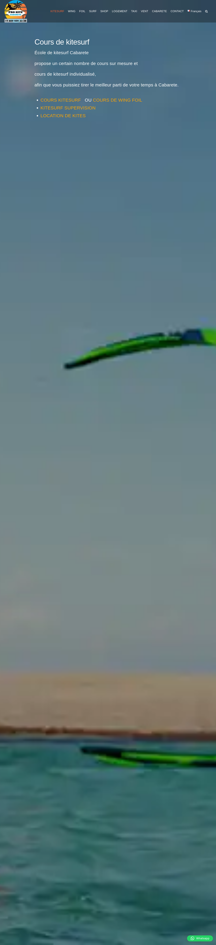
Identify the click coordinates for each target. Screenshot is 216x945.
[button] (206, 11)
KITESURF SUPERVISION (68, 107)
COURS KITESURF (61, 100)
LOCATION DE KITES (63, 115)
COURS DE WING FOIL (117, 100)
